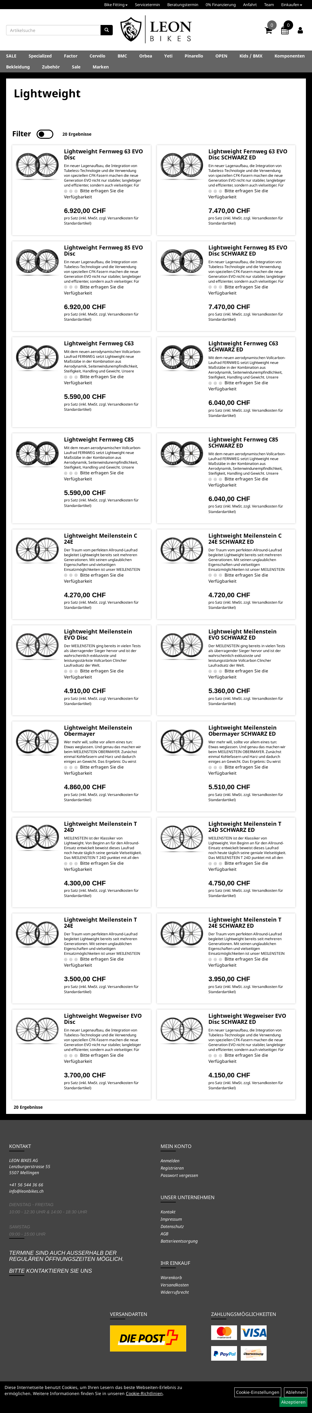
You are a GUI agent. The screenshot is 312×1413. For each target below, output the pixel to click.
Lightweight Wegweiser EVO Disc (103, 1018)
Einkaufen (291, 4)
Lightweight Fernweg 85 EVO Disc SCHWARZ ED (247, 250)
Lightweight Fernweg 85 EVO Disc (103, 250)
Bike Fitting (116, 4)
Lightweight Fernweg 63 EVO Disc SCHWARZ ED (247, 154)
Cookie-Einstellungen (257, 1392)
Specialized (40, 56)
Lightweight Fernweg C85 (99, 439)
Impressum (171, 1219)
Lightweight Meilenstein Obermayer (98, 730)
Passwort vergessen (179, 1175)
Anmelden (170, 1161)
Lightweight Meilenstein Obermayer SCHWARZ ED (242, 730)
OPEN (221, 56)
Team (269, 4)
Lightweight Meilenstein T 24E (100, 922)
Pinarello (194, 56)
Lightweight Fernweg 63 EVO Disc (103, 154)
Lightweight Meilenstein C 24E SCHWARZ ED (245, 538)
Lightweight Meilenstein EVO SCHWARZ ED (242, 634)
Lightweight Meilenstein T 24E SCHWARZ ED (244, 922)
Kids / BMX (250, 56)
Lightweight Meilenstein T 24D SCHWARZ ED (244, 826)
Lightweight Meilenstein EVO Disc (98, 634)
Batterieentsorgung (179, 1241)
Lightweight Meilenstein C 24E (100, 538)
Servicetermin (147, 4)
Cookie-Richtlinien (144, 1393)
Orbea (145, 56)
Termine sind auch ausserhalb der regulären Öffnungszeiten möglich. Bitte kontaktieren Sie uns (66, 1262)
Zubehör (51, 67)
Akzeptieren (293, 1402)
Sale (76, 67)
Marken (101, 67)
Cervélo (97, 56)
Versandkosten (175, 1285)
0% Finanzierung (221, 4)
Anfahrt (250, 4)
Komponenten (290, 56)
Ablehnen (296, 1392)
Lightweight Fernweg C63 (99, 343)
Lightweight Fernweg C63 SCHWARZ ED (243, 346)
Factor (70, 56)
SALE (11, 56)
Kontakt (168, 1212)
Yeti (168, 56)
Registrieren (172, 1168)
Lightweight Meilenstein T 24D (100, 826)
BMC (122, 56)
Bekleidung (18, 67)
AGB (164, 1234)
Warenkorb (171, 1277)
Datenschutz (172, 1226)
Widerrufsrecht (175, 1292)
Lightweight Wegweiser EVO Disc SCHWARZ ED (247, 1018)
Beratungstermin (182, 4)
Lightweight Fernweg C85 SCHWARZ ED (243, 442)
